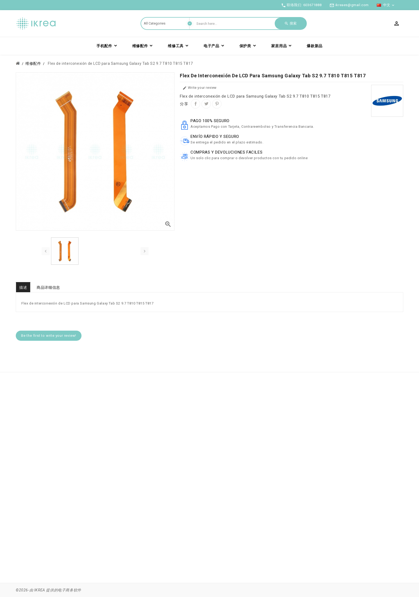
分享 (195, 103)
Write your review (200, 88)
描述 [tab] (23, 287)
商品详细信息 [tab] (48, 287)
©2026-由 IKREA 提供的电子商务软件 (48, 590)
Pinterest (216, 103)
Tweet (206, 103)
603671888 (312, 5)
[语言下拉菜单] (386, 5)
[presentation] (46, 251)
